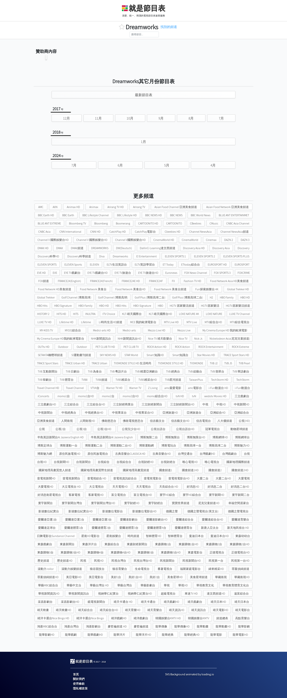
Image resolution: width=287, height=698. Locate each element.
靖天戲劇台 (195, 602)
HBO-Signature (142, 306)
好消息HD (193, 487)
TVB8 (84, 380)
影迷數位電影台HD (144, 511)
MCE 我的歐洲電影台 (143, 322)
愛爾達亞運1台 (47, 519)
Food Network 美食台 (93, 289)
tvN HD (180, 396)
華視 (167, 585)
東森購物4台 (95, 552)
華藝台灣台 (124, 585)
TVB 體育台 (67, 380)
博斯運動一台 (68, 445)
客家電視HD (96, 495)
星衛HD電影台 (90, 536)
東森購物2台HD (239, 544)
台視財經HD (146, 462)
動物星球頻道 (239, 429)
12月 (66, 118)
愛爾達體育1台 (73, 528)
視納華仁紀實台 (108, 593)
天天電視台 (143, 487)
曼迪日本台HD (219, 536)
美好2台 (155, 577)
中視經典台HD (94, 413)
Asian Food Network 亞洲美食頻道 (227, 207)
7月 (221, 118)
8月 (191, 118)
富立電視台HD (143, 495)
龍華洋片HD (143, 635)
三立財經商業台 (123, 404)
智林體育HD (153, 536)
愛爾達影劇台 (129, 519)
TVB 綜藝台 (195, 371)
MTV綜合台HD (213, 322)
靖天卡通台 (148, 602)
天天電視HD (120, 487)
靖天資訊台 (198, 610)
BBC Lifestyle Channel (95, 215)
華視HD (183, 585)
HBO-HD (104, 306)
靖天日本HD (218, 602)
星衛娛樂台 (113, 536)
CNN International (70, 232)
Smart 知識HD (155, 355)
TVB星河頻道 (173, 380)
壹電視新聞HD (46, 478)
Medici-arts (129, 330)
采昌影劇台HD (70, 602)
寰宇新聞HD (216, 495)
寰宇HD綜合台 (192, 495)
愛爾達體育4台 (156, 528)
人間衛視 (67, 421)
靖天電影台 (242, 610)
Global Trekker (46, 297)
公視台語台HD (185, 429)
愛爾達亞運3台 (102, 519)
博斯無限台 (172, 437)
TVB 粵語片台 (118, 371)
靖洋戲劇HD (118, 618)
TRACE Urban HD (75, 363)
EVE (55, 273)
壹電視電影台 (152, 478)
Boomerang (123, 223)
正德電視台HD (240, 552)
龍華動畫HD (223, 626)
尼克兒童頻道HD (208, 503)
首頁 (76, 674)
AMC (40, 207)
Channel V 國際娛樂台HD (53, 240)
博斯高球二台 (217, 445)
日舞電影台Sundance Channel (56, 536)
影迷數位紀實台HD (80, 511)
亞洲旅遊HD (170, 413)
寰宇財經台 (155, 503)
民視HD (99, 561)
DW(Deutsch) (124, 248)
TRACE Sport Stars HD (236, 355)
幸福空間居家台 (238, 503)
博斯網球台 (242, 437)
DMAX (59, 248)
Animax (93, 207)
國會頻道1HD (190, 470)
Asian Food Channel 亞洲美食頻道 (175, 207)
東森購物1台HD (188, 544)
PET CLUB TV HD (105, 347)
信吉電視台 (203, 421)
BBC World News (200, 215)
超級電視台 (168, 593)
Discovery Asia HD (194, 248)
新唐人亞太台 (210, 528)
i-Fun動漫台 (242, 388)
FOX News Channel (195, 273)
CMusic (214, 223)
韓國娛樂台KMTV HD (168, 618)
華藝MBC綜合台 (48, 585)
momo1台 (63, 396)
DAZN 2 (228, 240)
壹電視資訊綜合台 (125, 478)
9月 (161, 118)
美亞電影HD (73, 577)
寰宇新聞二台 (240, 495)
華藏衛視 (221, 577)
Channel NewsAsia (200, 232)
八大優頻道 (224, 421)
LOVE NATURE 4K (189, 314)
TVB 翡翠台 (217, 371)
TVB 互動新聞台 (47, 371)
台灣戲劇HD (207, 454)
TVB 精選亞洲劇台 (146, 371)
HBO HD (245, 297)
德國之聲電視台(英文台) (203, 511)
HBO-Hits (120, 306)
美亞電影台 (96, 577)
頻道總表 (222, 618)
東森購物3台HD (70, 552)
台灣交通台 (185, 454)
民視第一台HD (240, 561)
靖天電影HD (220, 610)
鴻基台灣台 (71, 626)
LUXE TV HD (44, 322)
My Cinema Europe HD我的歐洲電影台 (60, 339)
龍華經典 (168, 635)
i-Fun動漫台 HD (218, 388)
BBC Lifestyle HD (127, 215)
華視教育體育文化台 (236, 585)
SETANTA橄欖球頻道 (50, 355)
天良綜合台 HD (168, 487)
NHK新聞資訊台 (101, 339)
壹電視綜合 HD (96, 478)
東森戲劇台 (45, 544)
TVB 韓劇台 (45, 380)
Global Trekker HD (238, 289)
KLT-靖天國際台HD (160, 314)
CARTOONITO (174, 223)
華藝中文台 (74, 585)
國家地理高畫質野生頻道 (97, 470)
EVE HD (41, 273)
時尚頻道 (133, 536)
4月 (213, 165)
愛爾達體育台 (183, 528)
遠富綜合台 (241, 593)
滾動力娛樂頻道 (71, 569)
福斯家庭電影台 (190, 569)
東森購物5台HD (171, 552)
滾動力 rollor (46, 569)
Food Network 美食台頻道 (170, 289)
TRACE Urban (99, 363)
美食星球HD (175, 577)
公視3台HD (104, 429)
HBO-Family (85, 306)
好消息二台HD (240, 487)
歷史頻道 (43, 561)
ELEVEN (94, 264)
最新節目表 (143, 94)
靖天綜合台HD (109, 610)
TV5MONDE (196, 363)
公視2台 (60, 429)
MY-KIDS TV (46, 330)
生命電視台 (142, 569)
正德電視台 (217, 552)
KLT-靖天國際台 (132, 314)
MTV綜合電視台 (239, 322)
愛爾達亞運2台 (74, 519)
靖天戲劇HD (171, 602)
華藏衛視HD (242, 577)
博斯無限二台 (149, 437)
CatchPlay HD (117, 232)
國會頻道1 (165, 470)
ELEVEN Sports (73, 264)
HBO (160, 306)
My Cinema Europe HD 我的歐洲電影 (224, 330)
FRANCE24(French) (101, 281)
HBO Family (227, 297)
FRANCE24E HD (131, 281)
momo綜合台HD (157, 396)
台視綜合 (103, 462)
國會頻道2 (215, 470)
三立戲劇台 (242, 396)
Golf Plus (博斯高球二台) (150, 297)
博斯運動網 (146, 445)
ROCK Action (182, 347)
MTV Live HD (171, 322)
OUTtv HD (43, 347)
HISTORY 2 (43, 314)
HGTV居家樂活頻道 (238, 306)
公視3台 (82, 429)
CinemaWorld (190, 240)
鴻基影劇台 (93, 626)
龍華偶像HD (182, 626)
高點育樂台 (242, 618)
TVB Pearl (244, 363)
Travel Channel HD (48, 388)
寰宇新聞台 (45, 503)
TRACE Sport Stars (47, 363)
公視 (42, 429)
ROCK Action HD (156, 347)
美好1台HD (135, 577)
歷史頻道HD (64, 561)
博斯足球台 (45, 445)
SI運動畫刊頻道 (81, 355)
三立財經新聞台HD (182, 404)
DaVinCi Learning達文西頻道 (157, 248)
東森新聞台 (67, 544)
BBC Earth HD (46, 215)
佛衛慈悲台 (109, 421)
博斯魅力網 (44, 454)
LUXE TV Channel (239, 314)
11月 (98, 118)
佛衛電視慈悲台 (133, 421)
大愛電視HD (45, 487)
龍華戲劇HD (95, 635)
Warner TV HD (114, 388)
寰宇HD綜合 (167, 495)
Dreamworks (120, 256)
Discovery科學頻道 (79, 256)
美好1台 (116, 577)
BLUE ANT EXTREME (49, 223)
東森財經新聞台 (137, 544)
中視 (205, 404)
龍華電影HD (240, 635)
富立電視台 (118, 495)
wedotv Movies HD (215, 396)
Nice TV (183, 339)
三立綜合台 (71, 404)
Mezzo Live (184, 330)
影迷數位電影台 (112, 511)
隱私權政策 (80, 688)
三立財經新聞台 (152, 404)
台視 (247, 454)
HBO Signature (63, 306)
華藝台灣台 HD (99, 585)
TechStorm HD (219, 380)
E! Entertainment (146, 256)
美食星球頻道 (199, 577)
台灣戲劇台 (229, 454)
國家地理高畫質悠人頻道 (55, 470)
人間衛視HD (87, 421)
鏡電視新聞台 (96, 602)
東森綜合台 (112, 544)
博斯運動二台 (93, 445)
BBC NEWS (176, 215)
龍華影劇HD (46, 635)
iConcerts (43, 396)
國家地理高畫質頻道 (136, 470)
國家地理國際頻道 (238, 462)
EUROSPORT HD (217, 264)
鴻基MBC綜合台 (47, 626)
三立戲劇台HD (47, 404)
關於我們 (79, 679)
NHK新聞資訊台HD (129, 339)
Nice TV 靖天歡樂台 (160, 339)
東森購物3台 (45, 552)
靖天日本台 (241, 602)
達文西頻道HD (216, 593)
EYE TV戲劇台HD (97, 273)
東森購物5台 (146, 552)
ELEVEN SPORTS (47, 264)
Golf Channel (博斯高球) (76, 297)
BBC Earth (68, 215)
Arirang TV (139, 207)
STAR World (131, 355)
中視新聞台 (45, 413)
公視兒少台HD (131, 429)
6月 (120, 165)
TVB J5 (228, 363)
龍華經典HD (192, 635)
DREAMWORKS (99, 248)
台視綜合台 (124, 462)
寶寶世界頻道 (180, 503)
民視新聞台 (167, 561)
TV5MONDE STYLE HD (170, 363)
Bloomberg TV (77, 223)
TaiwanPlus (196, 380)
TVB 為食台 (95, 371)
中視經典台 (68, 413)
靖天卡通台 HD (123, 602)
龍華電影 (216, 635)
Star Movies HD (206, 355)
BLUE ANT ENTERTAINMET (234, 215)
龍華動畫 (202, 626)
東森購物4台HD (121, 552)
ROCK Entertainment (210, 347)
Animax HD (73, 207)
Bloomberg (101, 223)
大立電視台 (96, 487)
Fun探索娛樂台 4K (206, 289)
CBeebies (195, 223)
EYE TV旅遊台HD (148, 273)
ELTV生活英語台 (117, 264)
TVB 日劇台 (73, 371)
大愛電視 (244, 478)
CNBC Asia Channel (237, 223)
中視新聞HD (241, 404)
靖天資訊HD (176, 610)
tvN (194, 396)
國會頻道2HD (240, 470)
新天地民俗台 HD (238, 528)
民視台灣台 (118, 561)
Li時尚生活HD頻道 (110, 322)
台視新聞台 (83, 462)
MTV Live (192, 322)
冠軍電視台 (212, 429)
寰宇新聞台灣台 (72, 503)
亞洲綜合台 (241, 413)
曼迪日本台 (196, 536)
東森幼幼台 (242, 536)
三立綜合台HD (96, 404)
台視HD (42, 462)
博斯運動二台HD (120, 445)
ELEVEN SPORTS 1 (175, 256)
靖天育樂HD (132, 610)
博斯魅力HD (241, 445)
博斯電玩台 (168, 445)
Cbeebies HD (172, 232)
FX (173, 281)
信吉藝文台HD (180, 421)
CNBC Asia (44, 232)
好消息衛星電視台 (49, 495)
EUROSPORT (242, 264)
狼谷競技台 (97, 569)
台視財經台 (168, 462)
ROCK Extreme (240, 347)
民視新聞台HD (191, 561)
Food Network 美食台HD (130, 289)
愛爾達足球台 (47, 528)
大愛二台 (202, 478)
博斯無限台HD (196, 437)
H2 (211, 297)
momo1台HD (86, 396)
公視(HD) (244, 421)
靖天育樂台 (154, 610)
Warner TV (135, 388)
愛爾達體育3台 (128, 528)
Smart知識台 (180, 355)
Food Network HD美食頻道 (54, 289)
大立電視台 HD (71, 487)
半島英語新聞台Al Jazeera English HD (60, 437)
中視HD (221, 404)
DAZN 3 (245, 240)
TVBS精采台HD (147, 380)
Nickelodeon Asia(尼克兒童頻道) (230, 339)
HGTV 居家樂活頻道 (182, 306)
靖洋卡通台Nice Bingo (90, 618)
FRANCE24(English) (69, 281)
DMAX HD (43, 248)
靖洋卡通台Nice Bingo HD (53, 618)
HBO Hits (42, 306)
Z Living (153, 388)
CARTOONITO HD (148, 223)
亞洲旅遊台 (194, 413)
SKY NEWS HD (108, 355)
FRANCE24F (156, 281)
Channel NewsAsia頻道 (235, 232)
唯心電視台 (212, 462)
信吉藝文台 (157, 421)
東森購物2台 (214, 544)
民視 (83, 561)
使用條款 (79, 684)
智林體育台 (175, 536)
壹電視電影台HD (179, 478)
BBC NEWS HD (153, 215)
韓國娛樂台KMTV (198, 618)
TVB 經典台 (173, 371)
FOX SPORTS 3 (222, 273)
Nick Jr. (198, 339)
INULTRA (90, 314)
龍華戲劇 (71, 635)
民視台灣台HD (143, 561)
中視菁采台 (119, 413)
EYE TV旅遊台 (123, 273)
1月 (143, 141)
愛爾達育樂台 (240, 519)
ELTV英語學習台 (145, 264)
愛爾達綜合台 (184, 519)
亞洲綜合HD (217, 413)
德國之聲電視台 (238, 511)
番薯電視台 (165, 569)
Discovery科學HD (48, 256)
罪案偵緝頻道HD (48, 577)
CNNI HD (95, 232)
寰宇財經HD (131, 503)
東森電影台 (195, 552)
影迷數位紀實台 (48, 511)
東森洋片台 (89, 544)
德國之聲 (172, 511)
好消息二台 (215, 487)
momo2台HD (131, 396)
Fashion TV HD (192, 281)
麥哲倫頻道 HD (117, 626)
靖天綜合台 (85, 610)
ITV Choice (108, 314)
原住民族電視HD (69, 454)
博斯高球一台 (192, 445)
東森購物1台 (163, 544)
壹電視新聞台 (71, 478)
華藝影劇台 (148, 585)
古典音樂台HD (161, 454)
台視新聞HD (61, 462)
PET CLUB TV (131, 347)
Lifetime (86, 322)
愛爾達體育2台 (101, 528)
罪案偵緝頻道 (240, 569)
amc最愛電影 (172, 388)
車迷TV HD (191, 593)
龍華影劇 (244, 626)
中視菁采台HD (144, 413)
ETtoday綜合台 (190, 264)
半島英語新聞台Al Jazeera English (112, 437)
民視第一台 (216, 561)
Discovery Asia (221, 248)
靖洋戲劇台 (141, 618)
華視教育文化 (205, 585)
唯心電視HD (190, 462)
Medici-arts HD (102, 330)
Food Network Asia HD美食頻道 (229, 281)
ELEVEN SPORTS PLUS (236, 256)
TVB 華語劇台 (240, 371)
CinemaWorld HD (163, 240)
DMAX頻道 (77, 248)
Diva (102, 256)
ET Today (168, 264)
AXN (55, 207)
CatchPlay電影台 (145, 232)
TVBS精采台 (122, 380)
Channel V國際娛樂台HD (130, 240)
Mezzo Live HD (156, 330)
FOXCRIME (244, 273)
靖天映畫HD (63, 610)
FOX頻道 (43, 281)
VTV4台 (95, 388)
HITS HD (61, 314)
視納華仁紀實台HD (140, 593)
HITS (75, 314)
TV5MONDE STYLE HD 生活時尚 (132, 363)
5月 (166, 165)
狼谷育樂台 (119, 569)
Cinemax (211, 240)
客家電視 (74, 495)
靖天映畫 (43, 610)
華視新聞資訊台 (78, 593)
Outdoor (63, 347)
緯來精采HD (216, 569)
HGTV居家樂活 (210, 306)
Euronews (171, 273)
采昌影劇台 (45, 602)
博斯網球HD (220, 437)
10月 (130, 118)
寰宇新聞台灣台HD (103, 503)
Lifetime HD (66, 322)
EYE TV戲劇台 (72, 273)
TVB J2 (214, 363)
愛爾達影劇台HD (156, 519)
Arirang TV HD (115, 207)
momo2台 (108, 396)
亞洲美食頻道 (46, 421)
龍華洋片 (119, 635)
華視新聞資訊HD (48, 593)
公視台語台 (158, 429)
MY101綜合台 (73, 330)
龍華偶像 (161, 626)
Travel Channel (75, 388)
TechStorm (242, 380)
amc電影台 (195, 388)
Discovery (243, 248)
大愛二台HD (223, 478)
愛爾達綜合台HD (212, 519)
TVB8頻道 (101, 380)
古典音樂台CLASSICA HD (130, 454)
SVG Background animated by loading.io (189, 674)
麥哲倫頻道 (141, 626)
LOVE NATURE (214, 314)
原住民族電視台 (97, 454)
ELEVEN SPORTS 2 (204, 256)
